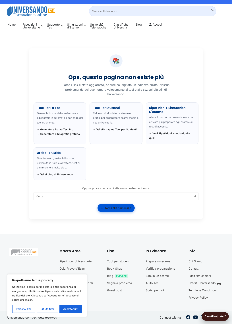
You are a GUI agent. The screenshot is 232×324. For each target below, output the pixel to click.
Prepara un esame (158, 261)
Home (11, 24)
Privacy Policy (198, 297)
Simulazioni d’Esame (75, 26)
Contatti (193, 268)
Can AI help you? (215, 316)
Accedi (157, 24)
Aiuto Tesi (152, 283)
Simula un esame (157, 276)
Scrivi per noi (155, 290)
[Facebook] (188, 317)
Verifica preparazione (160, 268)
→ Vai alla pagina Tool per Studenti (115, 129)
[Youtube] (195, 317)
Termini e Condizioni (202, 290)
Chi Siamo (195, 261)
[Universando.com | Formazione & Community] (31, 11)
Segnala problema (119, 283)
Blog (139, 24)
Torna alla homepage (116, 208)
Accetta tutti (70, 308)
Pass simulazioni (199, 276)
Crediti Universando (205, 283)
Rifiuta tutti (47, 308)
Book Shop (114, 268)
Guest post (114, 290)
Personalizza (24, 308)
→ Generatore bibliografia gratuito (58, 133)
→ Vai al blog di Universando (55, 174)
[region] (47, 295)
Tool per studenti (118, 261)
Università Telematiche (98, 26)
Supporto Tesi (53, 26)
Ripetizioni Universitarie (31, 26)
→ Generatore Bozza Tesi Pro (55, 129)
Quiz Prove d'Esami (72, 268)
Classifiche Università (120, 26)
